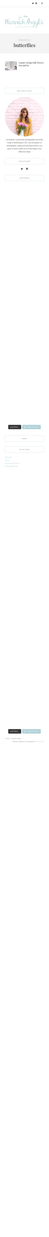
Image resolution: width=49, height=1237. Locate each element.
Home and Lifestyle (12, 463)
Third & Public (39, 741)
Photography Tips (11, 466)
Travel (7, 460)
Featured (8, 457)
